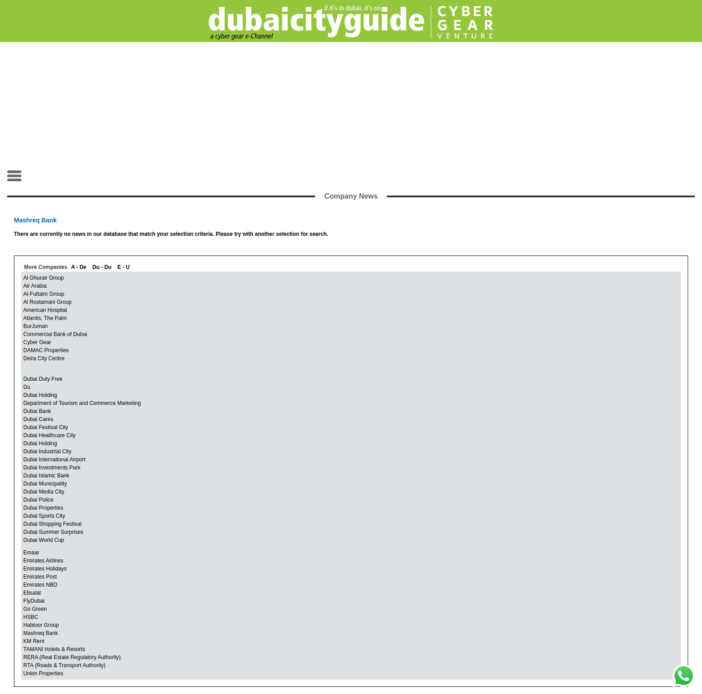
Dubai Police (38, 500)
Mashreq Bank (40, 633)
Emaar (31, 552)
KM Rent (33, 641)
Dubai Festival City (45, 427)
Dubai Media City (43, 492)
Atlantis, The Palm (45, 318)
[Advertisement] (351, 105)
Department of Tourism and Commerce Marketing (82, 403)
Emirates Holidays (45, 569)
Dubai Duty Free (42, 379)
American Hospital (45, 310)
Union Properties (43, 673)
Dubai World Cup (43, 540)
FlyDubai (33, 601)
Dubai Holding (40, 395)
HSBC (30, 617)
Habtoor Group (41, 625)
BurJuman (35, 326)
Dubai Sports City (44, 516)
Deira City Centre (43, 358)
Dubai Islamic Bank (46, 476)
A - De (78, 267)
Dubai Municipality (45, 484)
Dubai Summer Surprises (53, 532)
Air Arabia (35, 286)
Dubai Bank (37, 411)
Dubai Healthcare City (49, 435)
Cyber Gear (37, 342)
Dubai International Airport (54, 459)
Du (26, 387)
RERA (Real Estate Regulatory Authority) (71, 657)
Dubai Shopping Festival (52, 524)
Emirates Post (40, 577)
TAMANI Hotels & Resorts (54, 649)
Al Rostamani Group (47, 302)
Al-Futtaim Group (43, 294)
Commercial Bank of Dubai (55, 334)
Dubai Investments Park (51, 467)
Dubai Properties (43, 508)
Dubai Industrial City (47, 451)
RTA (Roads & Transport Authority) (64, 665)
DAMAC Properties (45, 350)
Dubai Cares (38, 419)
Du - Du (101, 267)
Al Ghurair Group (43, 278)
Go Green (35, 609)
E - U (123, 267)
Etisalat (32, 593)
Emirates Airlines (43, 561)
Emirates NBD (40, 585)
